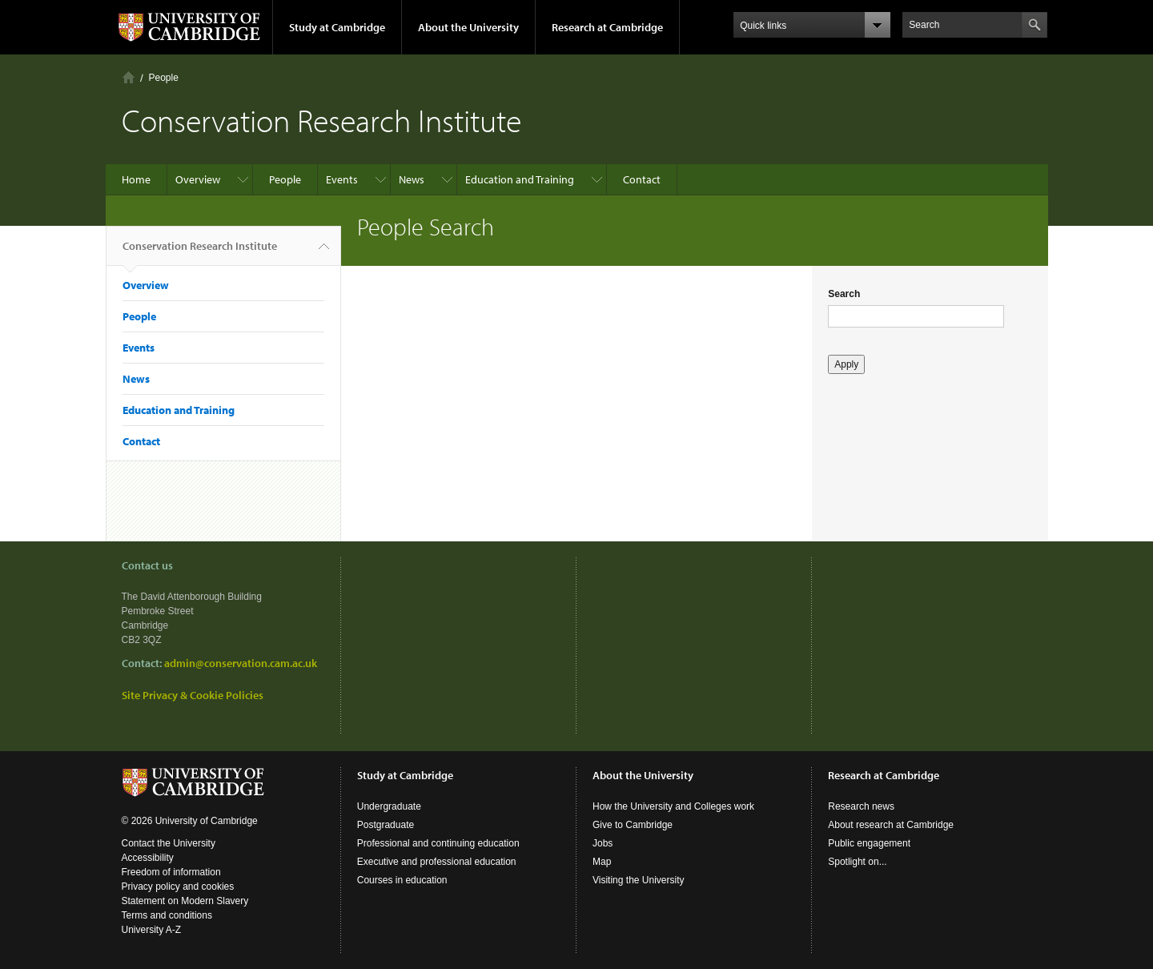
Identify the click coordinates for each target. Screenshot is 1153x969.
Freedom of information (171, 872)
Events (342, 179)
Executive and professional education (436, 861)
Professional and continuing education (438, 843)
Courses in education (402, 880)
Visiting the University (639, 880)
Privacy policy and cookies (178, 886)
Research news (861, 806)
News (411, 179)
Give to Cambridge (633, 824)
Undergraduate (389, 806)
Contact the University (168, 843)
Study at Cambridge (337, 27)
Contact (642, 179)
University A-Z (152, 929)
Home (128, 77)
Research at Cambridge (607, 27)
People (164, 77)
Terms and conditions (167, 915)
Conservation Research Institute (200, 252)
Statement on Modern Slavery (185, 901)
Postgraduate (385, 824)
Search (844, 294)
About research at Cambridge (891, 824)
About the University (468, 27)
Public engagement (869, 843)
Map (602, 861)
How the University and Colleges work (673, 806)
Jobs (603, 843)
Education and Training (519, 179)
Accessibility (148, 857)
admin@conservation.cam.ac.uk (240, 663)
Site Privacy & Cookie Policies (192, 695)
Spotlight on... (857, 861)
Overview (197, 179)
